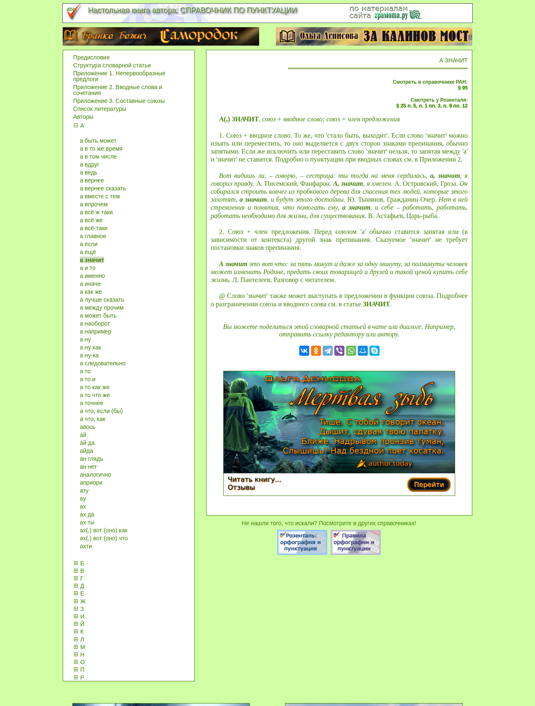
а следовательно (103, 363)
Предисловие (91, 57)
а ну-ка (89, 355)
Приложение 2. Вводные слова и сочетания (117, 90)
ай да (87, 442)
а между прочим (102, 307)
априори (91, 482)
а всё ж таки (96, 212)
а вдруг (89, 164)
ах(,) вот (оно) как (103, 530)
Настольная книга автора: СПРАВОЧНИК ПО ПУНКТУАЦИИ (192, 10)
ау (83, 498)
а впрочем (94, 204)
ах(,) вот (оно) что (104, 538)
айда (86, 450)
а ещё (88, 252)
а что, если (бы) (101, 411)
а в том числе (98, 156)
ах (83, 506)
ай (83, 434)
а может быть (98, 315)
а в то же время (101, 148)
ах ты (87, 522)
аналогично (95, 474)
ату (84, 490)
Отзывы (241, 487)
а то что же (95, 395)
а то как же (95, 387)
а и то (87, 267)
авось (87, 427)
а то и (87, 379)
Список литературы (99, 108)
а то (85, 371)
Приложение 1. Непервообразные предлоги (119, 76)
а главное (93, 236)
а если (88, 244)
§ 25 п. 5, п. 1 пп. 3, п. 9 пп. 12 (432, 106)
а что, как (92, 419)
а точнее (91, 403)
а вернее (92, 180)
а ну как (90, 347)
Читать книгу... (254, 479)
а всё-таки (93, 228)
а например (96, 331)
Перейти (429, 484)
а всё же (91, 220)
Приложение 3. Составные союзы (119, 101)
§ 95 (463, 88)
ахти (86, 546)
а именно (92, 275)
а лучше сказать (102, 299)
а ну (85, 339)
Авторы (83, 116)
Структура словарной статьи (112, 65)
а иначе (90, 283)
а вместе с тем (100, 196)
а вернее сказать (103, 188)
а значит (92, 260)
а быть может (98, 140)
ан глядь (91, 458)
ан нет (88, 466)
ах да (87, 514)
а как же (91, 291)
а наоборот (95, 323)
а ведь (88, 172)
